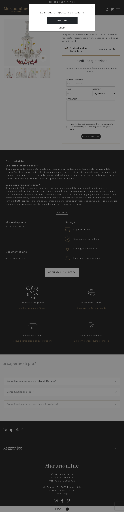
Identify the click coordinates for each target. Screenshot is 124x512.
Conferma (62, 20)
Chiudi (62, 28)
